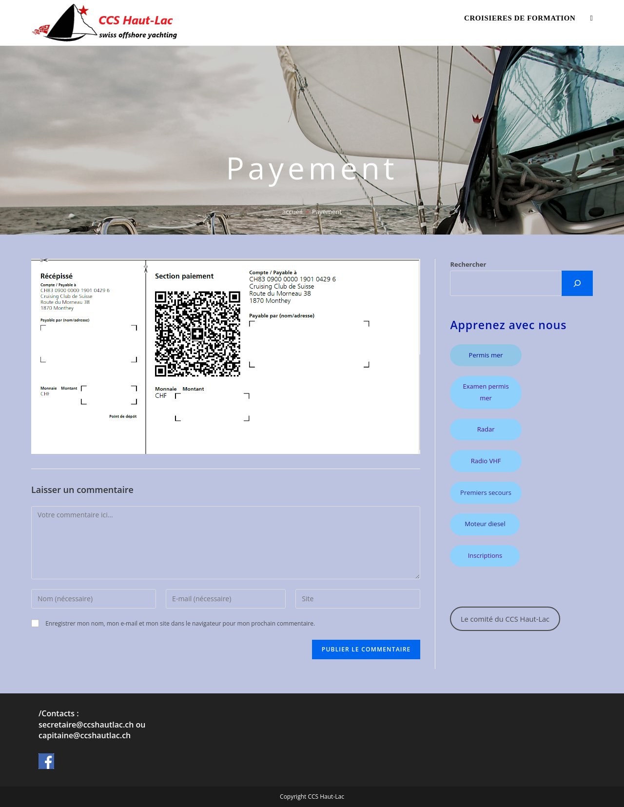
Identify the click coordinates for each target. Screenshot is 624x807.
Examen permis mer (486, 392)
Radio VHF (486, 460)
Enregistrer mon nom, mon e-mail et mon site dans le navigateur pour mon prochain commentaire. (180, 623)
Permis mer (486, 355)
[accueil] (292, 211)
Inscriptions (485, 555)
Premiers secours (485, 492)
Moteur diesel (485, 523)
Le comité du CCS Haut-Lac (505, 619)
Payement (327, 211)
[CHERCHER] (577, 283)
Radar (486, 429)
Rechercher (468, 264)
